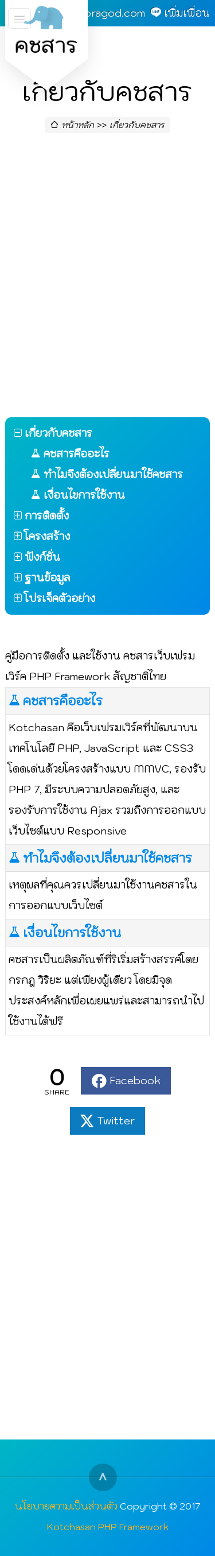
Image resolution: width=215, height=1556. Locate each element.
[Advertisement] (107, 278)
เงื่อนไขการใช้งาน (72, 933)
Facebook (135, 1080)
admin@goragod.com (91, 13)
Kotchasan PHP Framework (108, 1526)
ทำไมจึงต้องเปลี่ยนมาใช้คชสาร (107, 858)
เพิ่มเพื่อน (187, 13)
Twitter (116, 1120)
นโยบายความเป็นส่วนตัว (66, 1506)
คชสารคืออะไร (63, 701)
